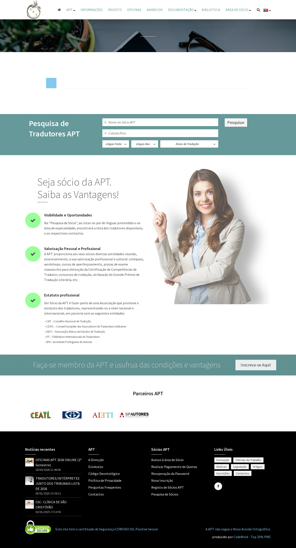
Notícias (222, 467)
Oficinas (134, 10)
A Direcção (96, 460)
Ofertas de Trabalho (248, 460)
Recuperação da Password (170, 473)
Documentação (182, 10)
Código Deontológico (104, 473)
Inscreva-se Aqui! (258, 364)
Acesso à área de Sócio (167, 460)
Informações (92, 10)
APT (70, 10)
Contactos (96, 494)
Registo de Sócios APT (167, 487)
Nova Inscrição (162, 480)
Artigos (257, 467)
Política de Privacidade (105, 480)
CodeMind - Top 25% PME (252, 537)
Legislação (240, 467)
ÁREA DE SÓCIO (238, 10)
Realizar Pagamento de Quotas (174, 467)
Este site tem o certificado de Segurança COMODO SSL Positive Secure (106, 529)
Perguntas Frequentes (104, 487)
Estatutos (95, 467)
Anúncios (155, 10)
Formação (223, 460)
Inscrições (223, 473)
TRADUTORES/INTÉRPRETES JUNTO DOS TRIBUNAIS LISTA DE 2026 (58, 483)
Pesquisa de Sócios (164, 494)
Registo (115, 10)
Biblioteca (211, 10)
